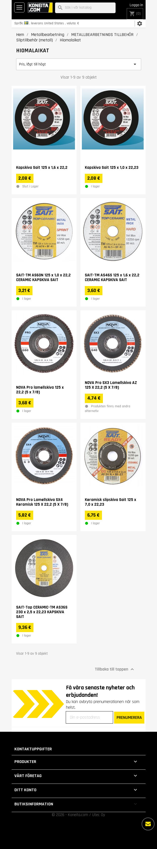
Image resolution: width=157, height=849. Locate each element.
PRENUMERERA (129, 717)
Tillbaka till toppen (115, 669)
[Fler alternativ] (148, 824)
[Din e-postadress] (89, 717)
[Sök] (85, 7)
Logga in (136, 5)
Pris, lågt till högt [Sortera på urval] (78, 64)
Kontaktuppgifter (33, 749)
